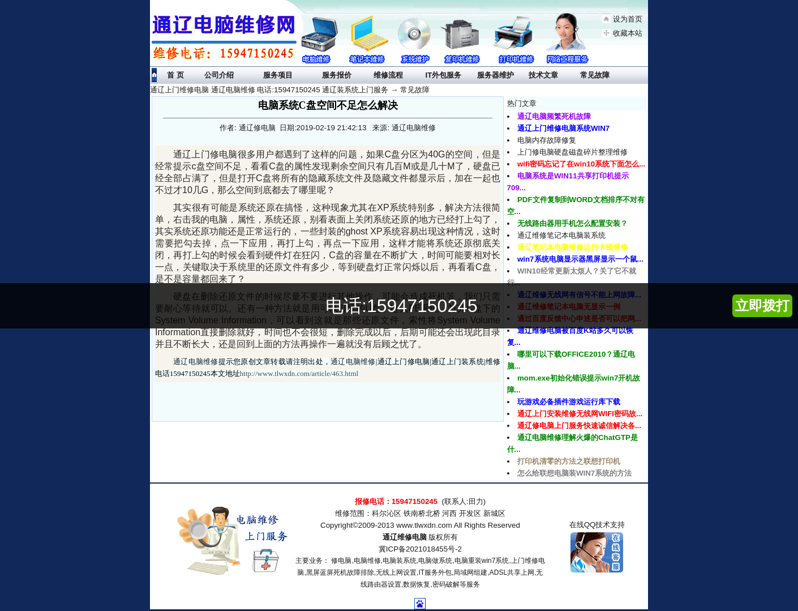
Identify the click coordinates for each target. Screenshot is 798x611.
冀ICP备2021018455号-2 (420, 549)
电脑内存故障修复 (546, 140)
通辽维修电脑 (405, 537)
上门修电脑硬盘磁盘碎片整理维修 (572, 152)
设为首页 (627, 19)
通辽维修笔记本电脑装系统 (561, 235)
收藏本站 (627, 33)
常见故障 (415, 90)
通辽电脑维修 (195, 361)
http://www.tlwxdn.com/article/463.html (299, 373)
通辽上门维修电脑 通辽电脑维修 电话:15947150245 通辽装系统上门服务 (269, 90)
